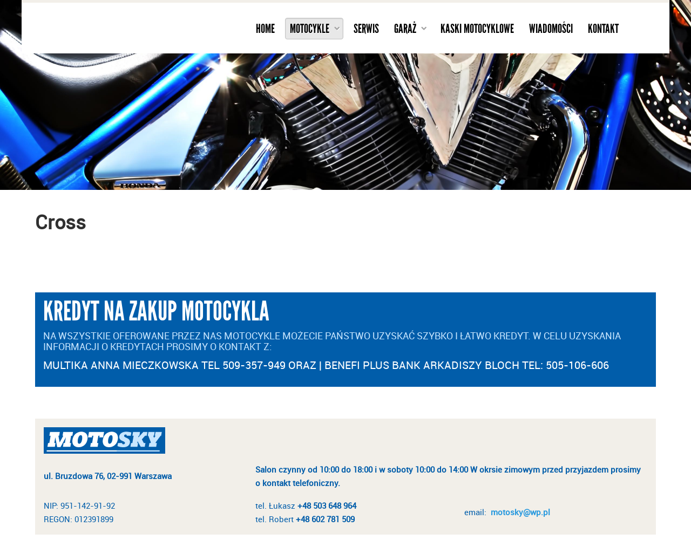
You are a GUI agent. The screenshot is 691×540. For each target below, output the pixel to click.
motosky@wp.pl (520, 512)
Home (265, 28)
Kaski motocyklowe (477, 28)
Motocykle (309, 28)
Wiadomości (551, 28)
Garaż (405, 28)
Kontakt (603, 28)
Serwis (366, 28)
